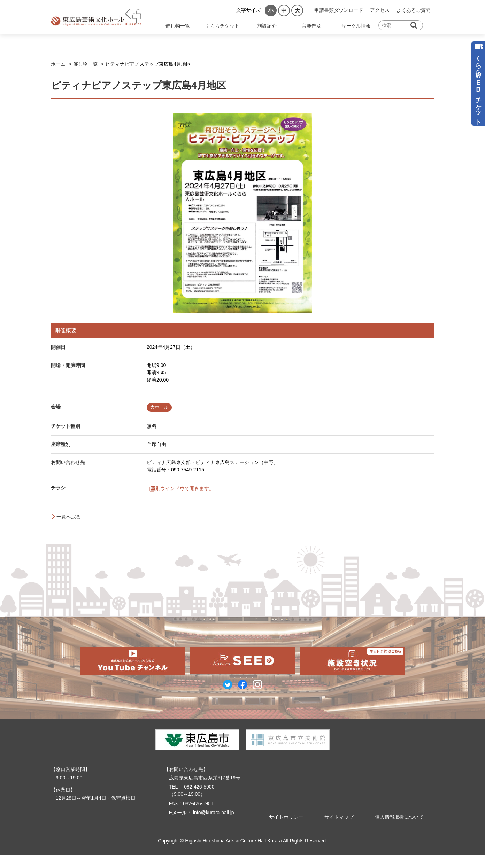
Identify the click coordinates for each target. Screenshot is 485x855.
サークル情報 (356, 26)
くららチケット (222, 26)
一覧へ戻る (68, 516)
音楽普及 (311, 26)
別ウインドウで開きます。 (184, 488)
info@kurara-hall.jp (213, 812)
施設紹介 (267, 26)
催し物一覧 (177, 26)
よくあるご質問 (414, 10)
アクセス (380, 10)
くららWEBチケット (478, 86)
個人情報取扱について (399, 817)
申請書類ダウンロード (338, 10)
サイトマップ (339, 817)
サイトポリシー (286, 817)
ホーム (58, 64)
